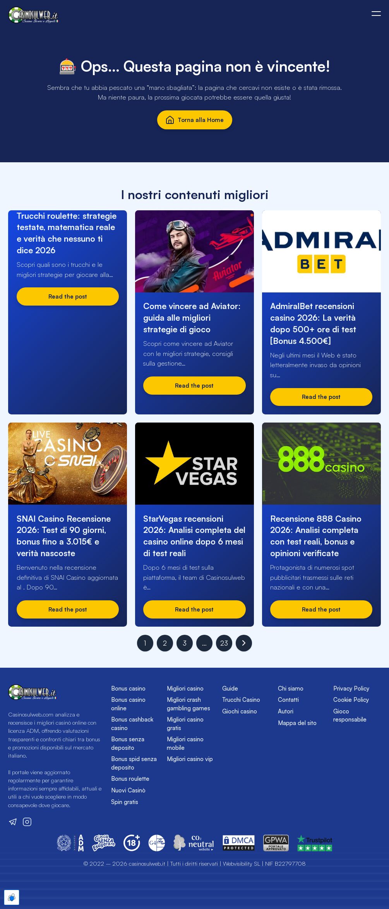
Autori (285, 711)
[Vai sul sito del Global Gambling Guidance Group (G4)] (156, 843)
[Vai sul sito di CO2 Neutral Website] (193, 843)
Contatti (288, 699)
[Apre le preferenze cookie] (11, 897)
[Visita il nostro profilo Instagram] (27, 822)
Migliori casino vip (190, 759)
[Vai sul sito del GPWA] (276, 843)
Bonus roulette (130, 778)
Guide (230, 688)
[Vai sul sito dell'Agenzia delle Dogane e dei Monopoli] (70, 843)
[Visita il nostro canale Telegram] (12, 822)
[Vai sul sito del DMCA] (238, 843)
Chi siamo (290, 688)
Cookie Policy (351, 699)
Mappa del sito (297, 723)
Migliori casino (185, 688)
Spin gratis (124, 802)
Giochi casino (239, 711)
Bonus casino (128, 688)
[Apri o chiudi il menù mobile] (376, 13)
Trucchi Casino (241, 699)
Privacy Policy (351, 688)
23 (224, 643)
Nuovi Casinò (128, 790)
